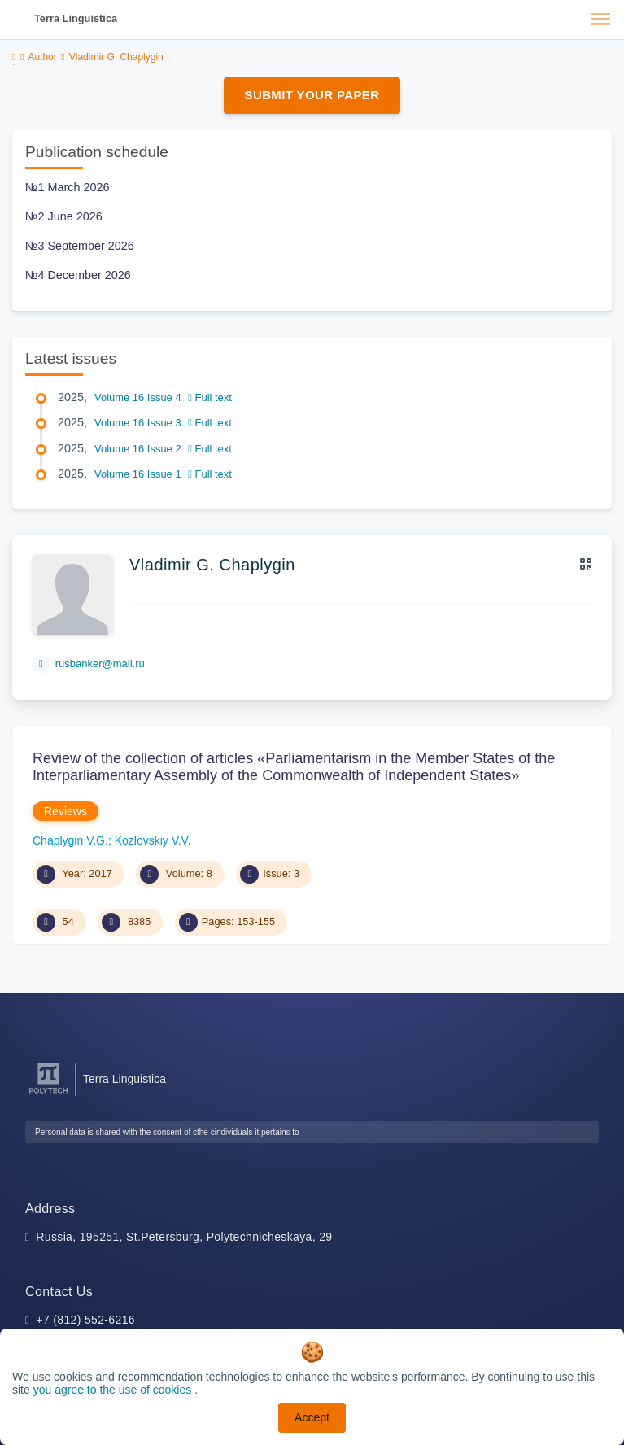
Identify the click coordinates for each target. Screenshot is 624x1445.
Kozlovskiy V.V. (153, 840)
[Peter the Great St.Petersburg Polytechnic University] (48, 1094)
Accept (312, 1417)
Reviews (65, 811)
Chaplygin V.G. (70, 840)
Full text (210, 397)
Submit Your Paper (312, 95)
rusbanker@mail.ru (100, 663)
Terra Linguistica (75, 18)
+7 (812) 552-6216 (85, 1319)
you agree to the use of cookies (113, 1389)
